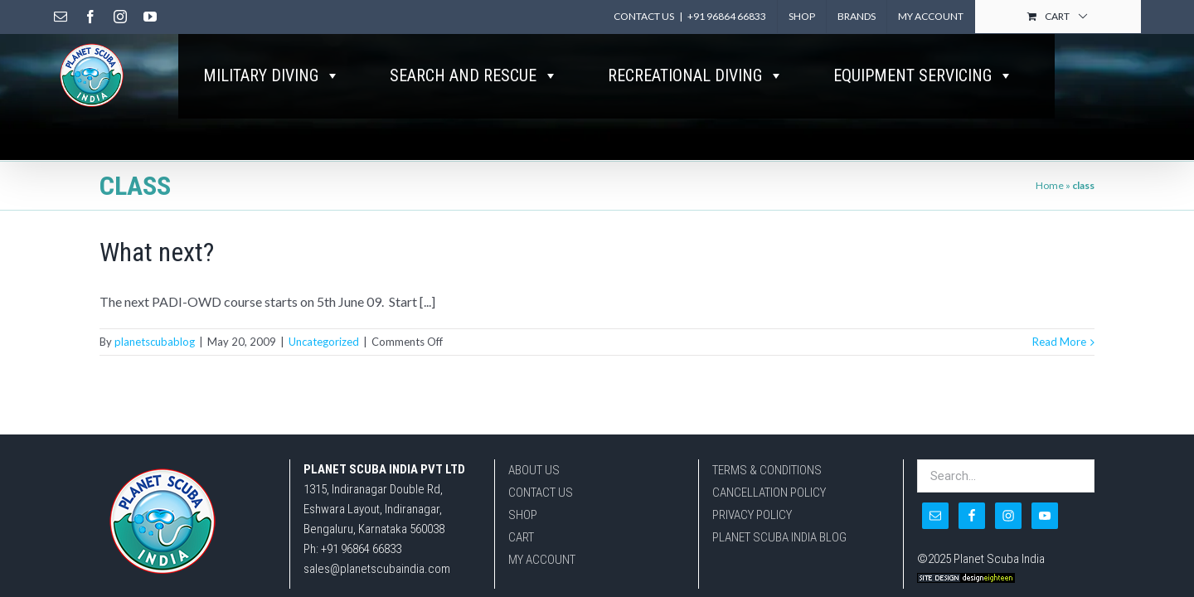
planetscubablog (154, 300)
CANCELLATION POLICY (769, 475)
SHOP (522, 498)
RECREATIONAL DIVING (696, 75)
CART (521, 520)
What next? (157, 210)
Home (1050, 144)
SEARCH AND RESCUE (474, 75)
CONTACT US (540, 475)
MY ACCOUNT (541, 543)
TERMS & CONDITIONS (767, 453)
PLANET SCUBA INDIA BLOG (779, 520)
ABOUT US (534, 453)
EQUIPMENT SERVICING (923, 75)
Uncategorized (324, 300)
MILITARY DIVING (271, 75)
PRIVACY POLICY (752, 498)
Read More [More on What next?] (1059, 300)
